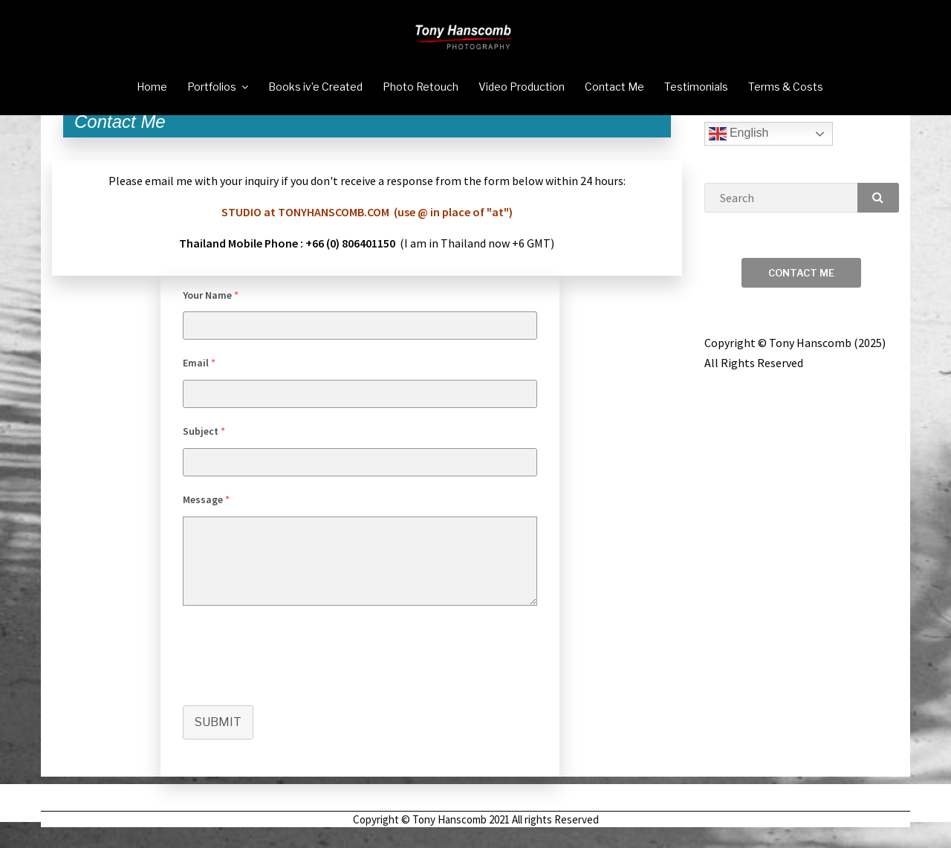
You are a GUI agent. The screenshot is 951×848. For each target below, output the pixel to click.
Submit (218, 741)
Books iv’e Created (315, 86)
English (739, 153)
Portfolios (211, 86)
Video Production (521, 86)
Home (152, 86)
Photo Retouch (420, 86)
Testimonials (696, 86)
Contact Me (614, 86)
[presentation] (296, 673)
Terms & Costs (785, 86)
